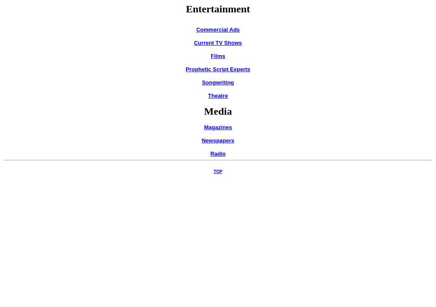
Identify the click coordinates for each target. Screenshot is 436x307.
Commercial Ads (218, 29)
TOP (218, 171)
